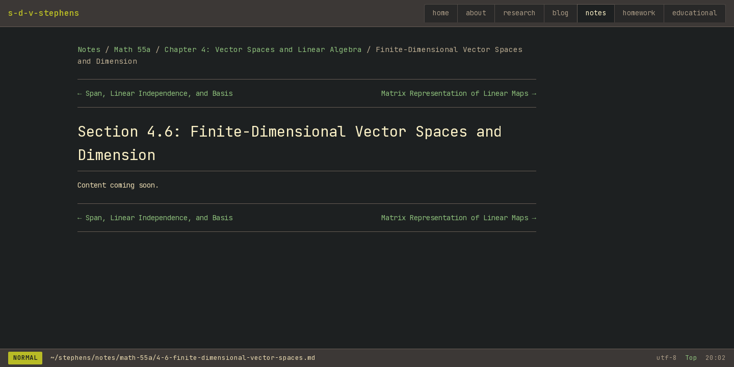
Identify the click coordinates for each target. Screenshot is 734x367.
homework (639, 12)
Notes (88, 49)
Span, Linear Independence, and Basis (159, 93)
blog (561, 12)
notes (596, 12)
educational (694, 12)
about (476, 12)
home (441, 12)
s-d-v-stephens (44, 13)
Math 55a (132, 49)
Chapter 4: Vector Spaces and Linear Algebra (263, 49)
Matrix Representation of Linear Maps (454, 93)
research (519, 12)
